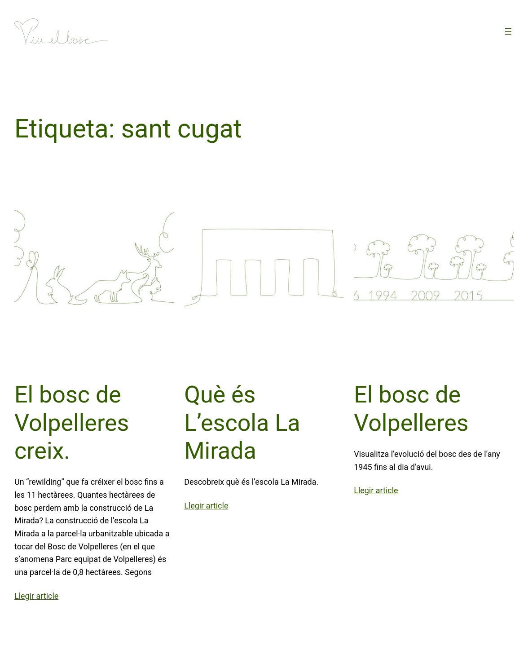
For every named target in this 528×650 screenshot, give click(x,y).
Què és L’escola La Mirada (242, 422)
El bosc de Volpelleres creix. (71, 422)
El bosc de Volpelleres (411, 408)
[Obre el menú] (508, 31)
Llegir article (36, 596)
